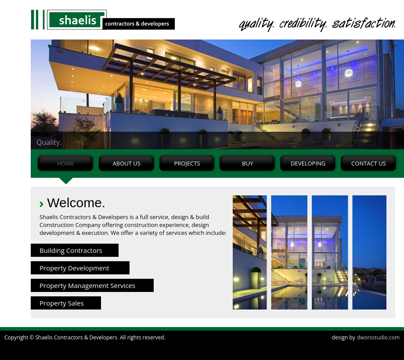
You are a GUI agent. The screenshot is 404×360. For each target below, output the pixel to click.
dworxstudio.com (378, 337)
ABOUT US (127, 163)
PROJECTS (187, 163)
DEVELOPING (308, 163)
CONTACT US (368, 163)
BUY (247, 163)
